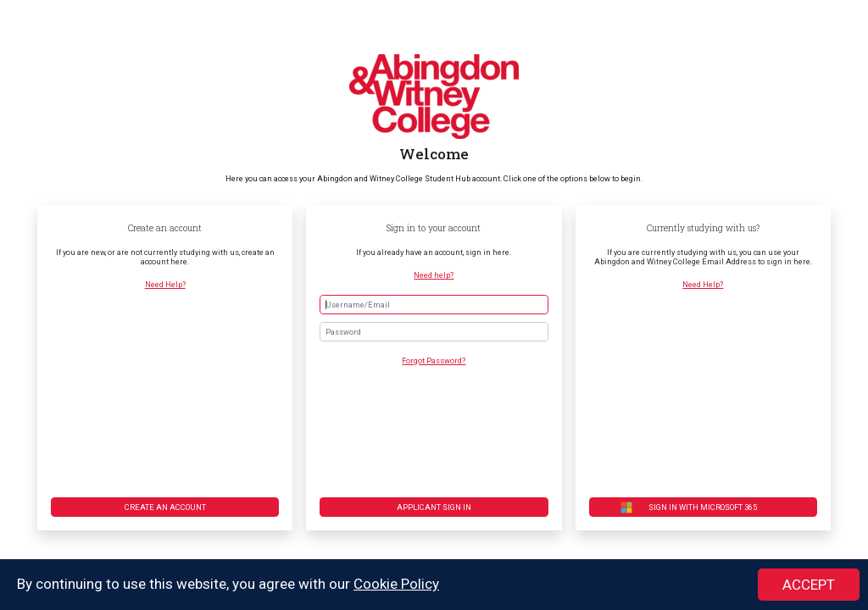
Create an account (165, 507)
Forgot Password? (433, 360)
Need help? (433, 275)
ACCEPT (808, 585)
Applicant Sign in (434, 507)
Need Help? (165, 284)
